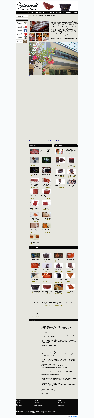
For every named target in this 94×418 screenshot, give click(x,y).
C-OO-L (59, 259)
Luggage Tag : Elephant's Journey (34, 219)
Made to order (34, 247)
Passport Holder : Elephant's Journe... (34, 208)
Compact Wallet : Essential (35, 230)
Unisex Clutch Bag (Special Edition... (59, 280)
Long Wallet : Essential (46, 218)
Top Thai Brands (45, 377)
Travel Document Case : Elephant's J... (46, 196)
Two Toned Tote (35, 279)
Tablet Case (35, 302)
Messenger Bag (70, 269)
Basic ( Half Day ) (60, 164)
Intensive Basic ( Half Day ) (71, 165)
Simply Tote (47, 259)
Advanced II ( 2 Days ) (60, 185)
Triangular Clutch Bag (70, 279)
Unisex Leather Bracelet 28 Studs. (47, 303)
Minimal (35, 164)
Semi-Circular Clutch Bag (47, 292)
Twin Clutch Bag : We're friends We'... (34, 242)
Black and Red (35, 174)
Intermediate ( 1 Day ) (60, 175)
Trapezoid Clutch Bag (35, 291)
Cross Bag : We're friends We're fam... (46, 230)
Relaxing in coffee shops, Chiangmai (49, 339)
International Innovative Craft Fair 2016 (50, 358)
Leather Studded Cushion (58, 292)
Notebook (70, 291)
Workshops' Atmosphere (71, 186)
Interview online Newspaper (47, 370)
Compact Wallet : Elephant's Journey (34, 196)
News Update (34, 320)
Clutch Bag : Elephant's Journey (35, 185)
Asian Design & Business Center (48, 345)
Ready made (33, 145)
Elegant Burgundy (59, 269)
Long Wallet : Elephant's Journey (46, 185)
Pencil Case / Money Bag (35, 314)
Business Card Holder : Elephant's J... (46, 208)
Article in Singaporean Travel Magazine (50, 351)
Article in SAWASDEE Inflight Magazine (50, 326)
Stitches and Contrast (47, 269)
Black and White (46, 164)
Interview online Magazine (47, 389)
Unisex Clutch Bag (70, 302)
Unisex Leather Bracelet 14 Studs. (58, 303)
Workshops (59, 145)
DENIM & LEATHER (46, 174)
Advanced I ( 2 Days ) (71, 175)
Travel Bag (47, 279)
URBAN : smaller (70, 259)
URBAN (35, 269)
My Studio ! (44, 332)
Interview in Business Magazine (48, 364)
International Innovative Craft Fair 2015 (50, 383)
